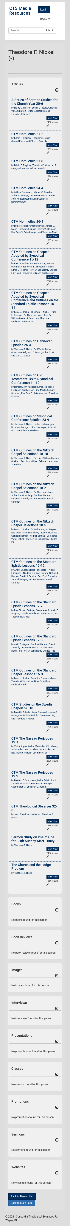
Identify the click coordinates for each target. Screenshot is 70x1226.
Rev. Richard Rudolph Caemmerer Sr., (32, 610)
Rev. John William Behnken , (25, 532)
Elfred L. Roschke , (20, 270)
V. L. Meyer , (52, 746)
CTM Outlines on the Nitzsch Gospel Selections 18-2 (32, 486)
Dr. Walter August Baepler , (44, 529)
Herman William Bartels (33, 168)
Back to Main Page (21, 1202)
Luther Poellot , (21, 226)
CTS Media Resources (20, 11)
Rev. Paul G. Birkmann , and (35, 393)
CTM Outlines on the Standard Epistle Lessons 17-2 (33, 604)
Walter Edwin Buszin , (22, 749)
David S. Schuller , (23, 712)
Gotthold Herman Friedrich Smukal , (29, 536)
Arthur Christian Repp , (22, 495)
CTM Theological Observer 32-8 (34, 808)
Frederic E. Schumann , (25, 780)
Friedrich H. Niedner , (21, 573)
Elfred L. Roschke (38, 141)
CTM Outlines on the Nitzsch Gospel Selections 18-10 (32, 452)
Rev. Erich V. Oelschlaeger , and (26, 232)
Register (45, 19)
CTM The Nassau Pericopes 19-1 (32, 740)
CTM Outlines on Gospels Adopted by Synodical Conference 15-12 (30, 255)
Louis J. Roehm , (22, 312)
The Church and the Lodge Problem (31, 867)
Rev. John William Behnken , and (37, 461)
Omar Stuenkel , (37, 226)
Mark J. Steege (22, 355)
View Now (52, 118)
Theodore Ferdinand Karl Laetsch (37, 273)
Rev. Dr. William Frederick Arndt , (30, 263)
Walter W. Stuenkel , (43, 192)
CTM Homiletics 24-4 (27, 188)
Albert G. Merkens (30, 430)
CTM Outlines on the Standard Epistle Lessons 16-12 (33, 563)
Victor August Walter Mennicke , (30, 746)
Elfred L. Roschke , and (39, 111)
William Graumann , (24, 192)
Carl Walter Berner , (43, 349)
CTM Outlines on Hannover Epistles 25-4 (31, 343)
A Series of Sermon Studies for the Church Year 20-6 (34, 102)
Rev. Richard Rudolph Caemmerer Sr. (29, 752)
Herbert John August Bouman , (29, 387)
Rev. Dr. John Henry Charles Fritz (39, 650)
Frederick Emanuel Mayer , (44, 678)
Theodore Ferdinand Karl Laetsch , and (39, 613)
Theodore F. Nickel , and (23, 681)
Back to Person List (22, 1196)
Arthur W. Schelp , (20, 195)
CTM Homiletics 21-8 (27, 161)
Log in (43, 9)
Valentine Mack (49, 232)
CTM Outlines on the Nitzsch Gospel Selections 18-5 (32, 523)
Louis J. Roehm (38, 786)
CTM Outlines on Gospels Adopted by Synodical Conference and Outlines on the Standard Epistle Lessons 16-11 (35, 300)
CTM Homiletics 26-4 (27, 221)
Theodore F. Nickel (20, 114)
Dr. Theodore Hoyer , (34, 315)
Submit (49, 30)
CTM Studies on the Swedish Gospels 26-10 (32, 706)
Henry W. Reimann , (47, 229)
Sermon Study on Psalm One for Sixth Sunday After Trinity (33, 839)
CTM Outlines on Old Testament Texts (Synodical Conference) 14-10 (32, 379)
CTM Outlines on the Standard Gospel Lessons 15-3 (33, 672)
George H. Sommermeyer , (34, 427)
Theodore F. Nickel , (42, 138)
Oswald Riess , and (20, 141)
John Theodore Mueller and (28, 814)
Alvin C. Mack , (34, 352)
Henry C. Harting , (23, 107)
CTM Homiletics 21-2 (27, 134)
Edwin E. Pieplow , (41, 107)
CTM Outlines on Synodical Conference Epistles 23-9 (31, 418)
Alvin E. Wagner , (22, 644)
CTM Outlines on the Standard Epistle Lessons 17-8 (33, 638)
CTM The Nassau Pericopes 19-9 (32, 774)
